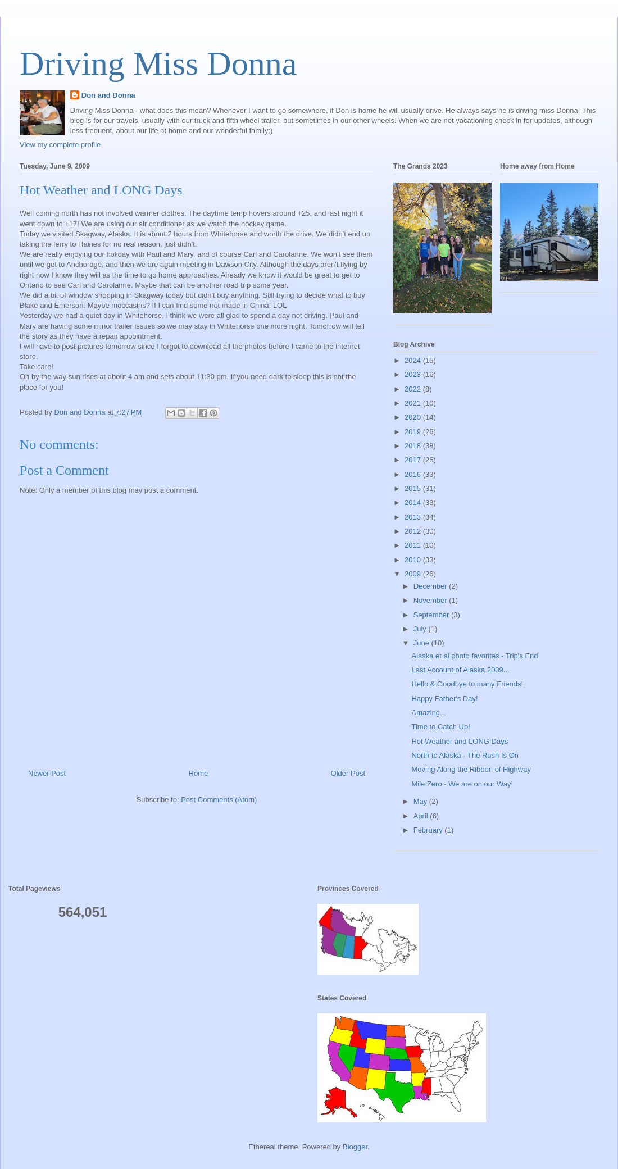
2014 (414, 502)
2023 (414, 374)
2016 (414, 474)
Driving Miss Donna (158, 63)
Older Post (348, 773)
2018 (414, 446)
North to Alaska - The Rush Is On (465, 755)
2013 (414, 517)
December (431, 586)
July (421, 629)
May (421, 801)
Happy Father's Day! (444, 698)
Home (198, 773)
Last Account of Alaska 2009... (460, 670)
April (421, 816)
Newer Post (47, 773)
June (422, 643)
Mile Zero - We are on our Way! (462, 784)
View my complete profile (60, 144)
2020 (414, 417)
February (429, 830)
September (432, 615)
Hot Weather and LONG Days (459, 741)
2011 (414, 545)
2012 (414, 531)
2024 (414, 360)
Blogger (355, 1147)
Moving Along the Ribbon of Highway (470, 769)
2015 (414, 488)
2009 (414, 574)
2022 (414, 389)
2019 (414, 431)
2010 (414, 560)
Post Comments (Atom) (219, 799)
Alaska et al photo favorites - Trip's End (474, 656)
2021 (414, 403)
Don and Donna (108, 95)
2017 (414, 460)
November (431, 600)
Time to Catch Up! (440, 726)
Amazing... (428, 712)
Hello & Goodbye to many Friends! (467, 684)
